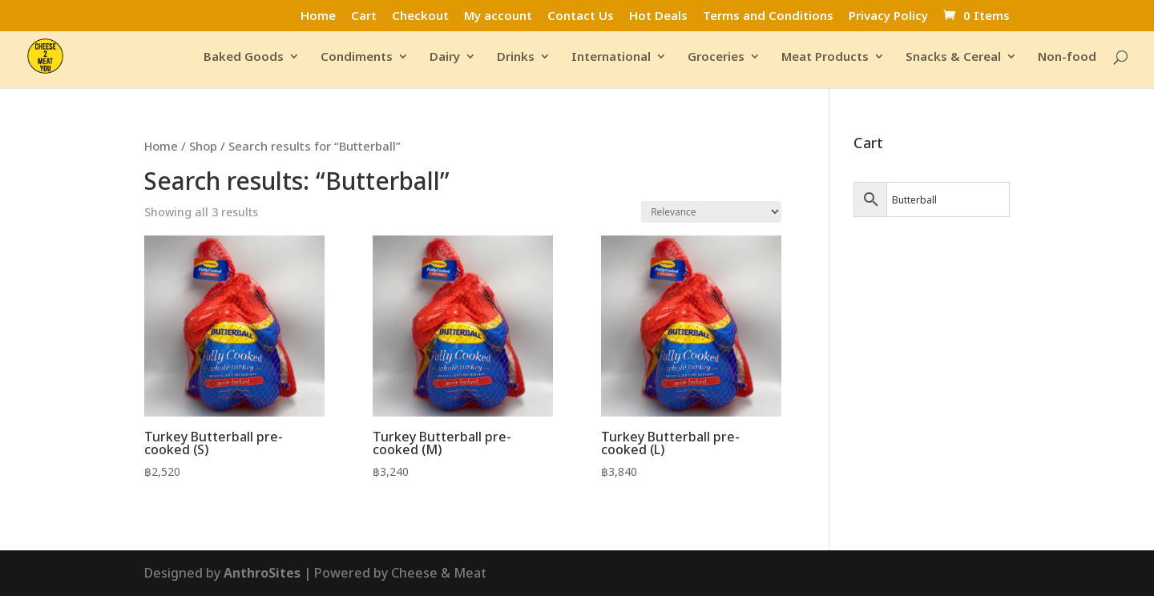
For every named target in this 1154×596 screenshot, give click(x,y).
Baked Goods (244, 57)
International (611, 57)
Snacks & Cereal (953, 57)
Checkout (420, 16)
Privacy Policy (888, 16)
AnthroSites (262, 573)
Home (318, 16)
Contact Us (580, 16)
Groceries (716, 57)
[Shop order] (711, 212)
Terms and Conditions (768, 16)
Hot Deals (658, 16)
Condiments (357, 57)
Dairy (445, 57)
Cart (364, 16)
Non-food (1067, 57)
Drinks (516, 57)
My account (498, 16)
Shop (203, 146)
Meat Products (825, 57)
